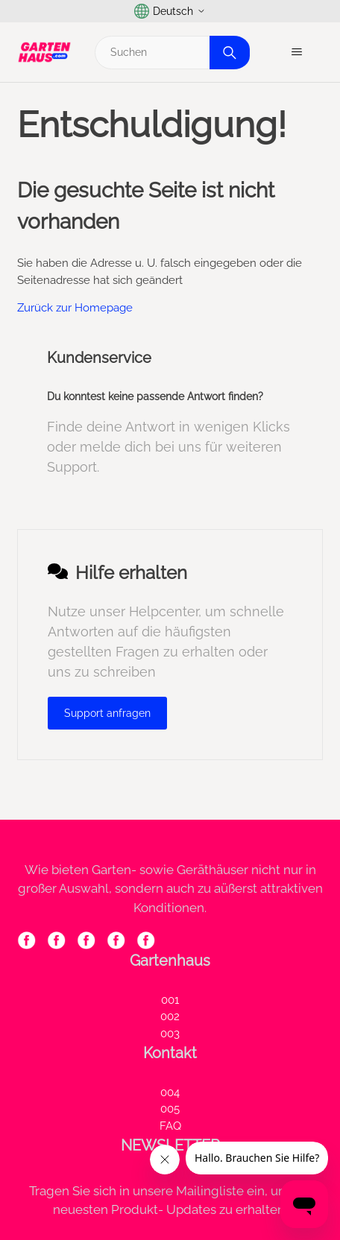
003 (170, 1033)
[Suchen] (170, 52)
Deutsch (170, 11)
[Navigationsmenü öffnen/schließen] (296, 52)
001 (170, 1000)
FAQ (170, 1126)
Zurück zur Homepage (75, 307)
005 (170, 1109)
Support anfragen (107, 713)
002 (170, 1016)
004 (170, 1092)
